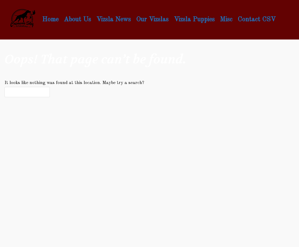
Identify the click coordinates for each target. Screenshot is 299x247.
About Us (77, 19)
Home (50, 19)
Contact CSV (257, 19)
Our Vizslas (152, 19)
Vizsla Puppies (194, 19)
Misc (226, 19)
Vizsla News (113, 19)
